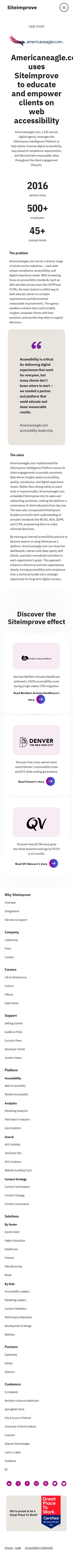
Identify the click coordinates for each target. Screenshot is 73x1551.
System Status (13, 1058)
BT (6, 1469)
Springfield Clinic (15, 1409)
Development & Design (18, 1326)
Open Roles (11, 1003)
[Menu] (64, 7)
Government (12, 1232)
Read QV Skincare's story (31, 864)
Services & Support (16, 920)
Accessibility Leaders (17, 1291)
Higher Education (15, 1240)
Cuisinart (10, 1435)
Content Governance (17, 1204)
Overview (10, 902)
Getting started (13, 1023)
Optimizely (11, 1354)
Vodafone (10, 1461)
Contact (9, 957)
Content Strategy (15, 1195)
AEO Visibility (12, 1144)
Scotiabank (11, 1392)
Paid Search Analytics (17, 1119)
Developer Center (15, 1049)
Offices (9, 994)
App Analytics (13, 1128)
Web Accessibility (15, 1086)
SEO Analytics (13, 1161)
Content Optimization (17, 1187)
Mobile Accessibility (16, 1094)
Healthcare (11, 1249)
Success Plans (13, 1040)
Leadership (11, 940)
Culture (9, 986)
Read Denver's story (31, 781)
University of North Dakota (20, 1426)
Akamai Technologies (17, 1444)
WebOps (10, 1334)
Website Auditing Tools (18, 1170)
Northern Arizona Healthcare (22, 1400)
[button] (41, 699)
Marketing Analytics (16, 1111)
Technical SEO (13, 1153)
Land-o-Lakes (13, 1452)
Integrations (12, 911)
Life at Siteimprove (15, 977)
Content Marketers (16, 1308)
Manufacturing (13, 1266)
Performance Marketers (18, 1317)
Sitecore (9, 1372)
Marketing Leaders (15, 1300)
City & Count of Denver (18, 1418)
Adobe (8, 1363)
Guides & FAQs (13, 1032)
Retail (8, 1275)
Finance (9, 1258)
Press (8, 948)
